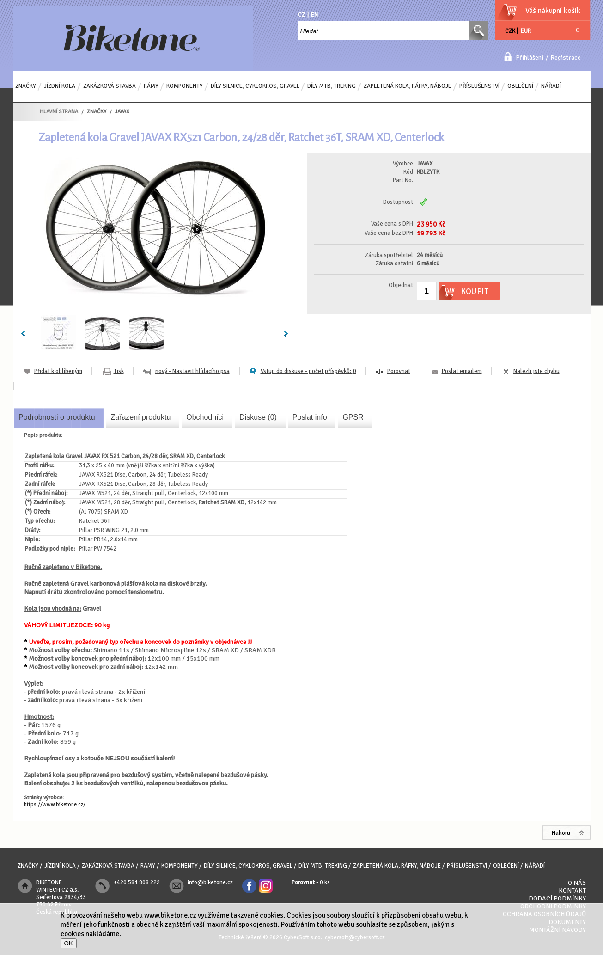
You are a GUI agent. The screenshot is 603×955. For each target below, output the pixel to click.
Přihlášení (529, 57)
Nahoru (561, 833)
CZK (510, 31)
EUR (526, 31)
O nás (577, 883)
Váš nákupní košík (552, 10)
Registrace (565, 57)
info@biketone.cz (210, 882)
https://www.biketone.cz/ (54, 804)
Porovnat (398, 371)
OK (68, 943)
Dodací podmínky (557, 898)
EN (314, 14)
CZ (301, 14)
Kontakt (572, 890)
